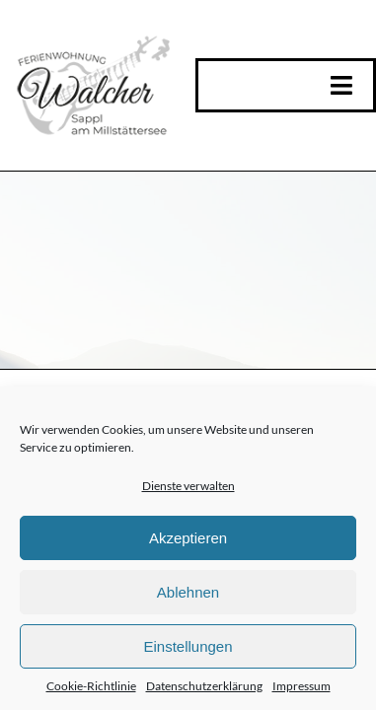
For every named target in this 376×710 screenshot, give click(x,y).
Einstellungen (187, 646)
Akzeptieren (188, 538)
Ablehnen (188, 592)
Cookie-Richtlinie (91, 685)
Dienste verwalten (188, 485)
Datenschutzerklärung (204, 685)
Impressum (301, 685)
